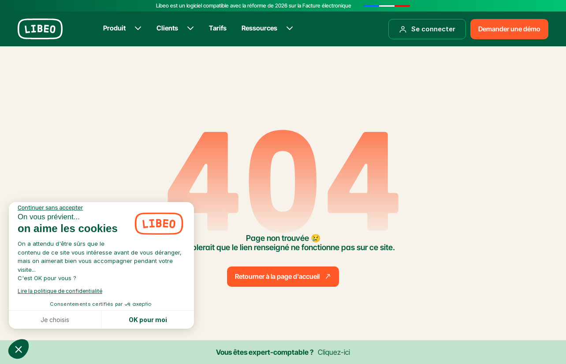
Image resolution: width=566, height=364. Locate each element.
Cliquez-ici (334, 352)
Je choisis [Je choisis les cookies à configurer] (55, 319)
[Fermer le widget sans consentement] (50, 207)
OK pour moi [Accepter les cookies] (148, 319)
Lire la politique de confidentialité (60, 291)
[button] (18, 349)
